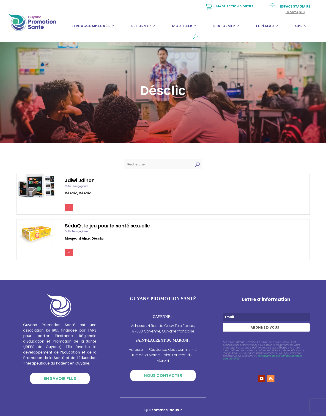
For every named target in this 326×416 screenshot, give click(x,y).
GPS (299, 26)
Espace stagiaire (295, 6)
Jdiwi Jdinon (80, 180)
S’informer (224, 26)
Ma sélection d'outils (234, 6)
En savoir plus (60, 378)
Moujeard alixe (77, 238)
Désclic (71, 193)
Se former (141, 26)
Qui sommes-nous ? (163, 410)
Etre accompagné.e (91, 26)
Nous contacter (163, 375)
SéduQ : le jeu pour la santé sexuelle (107, 225)
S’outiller (182, 26)
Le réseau (265, 26)
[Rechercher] (158, 164)
